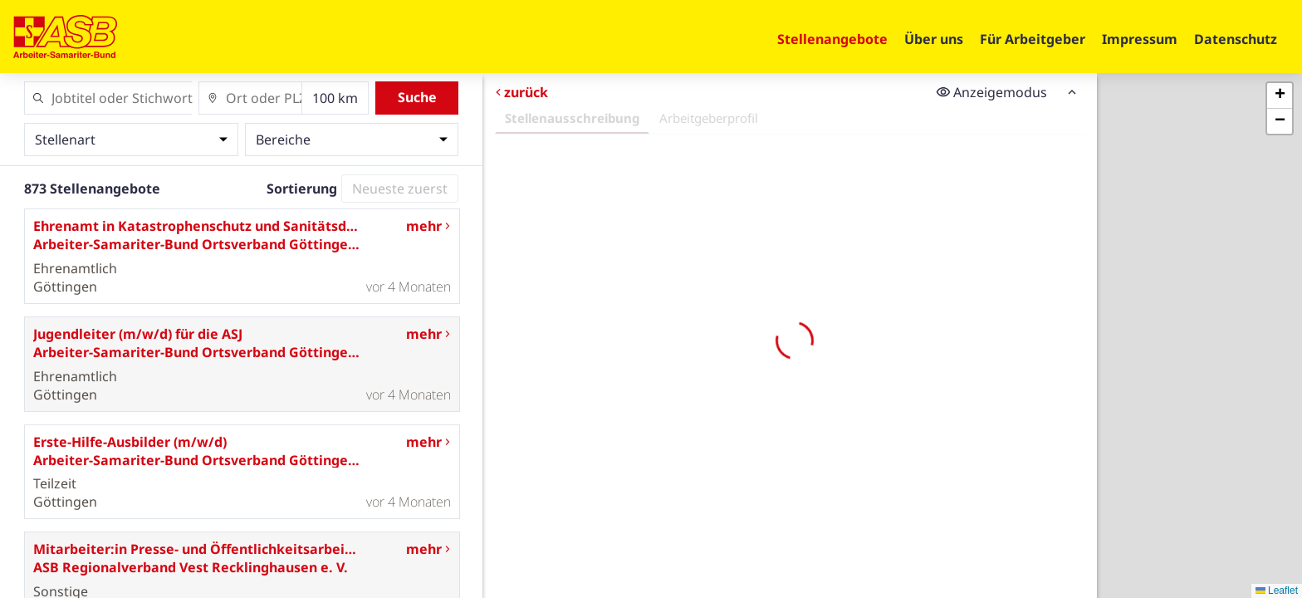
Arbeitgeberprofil (708, 118)
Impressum (1139, 39)
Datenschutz (1235, 39)
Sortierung (302, 188)
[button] (1279, 96)
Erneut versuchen (789, 475)
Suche (417, 97)
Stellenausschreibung (572, 118)
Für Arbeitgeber (1032, 39)
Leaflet (1277, 590)
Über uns (933, 39)
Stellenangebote (832, 39)
